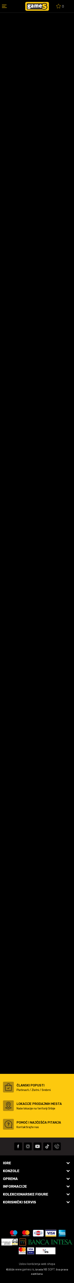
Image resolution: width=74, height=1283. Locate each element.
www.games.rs (24, 1269)
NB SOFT (49, 1269)
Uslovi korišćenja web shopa (37, 1264)
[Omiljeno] (60, 6)
